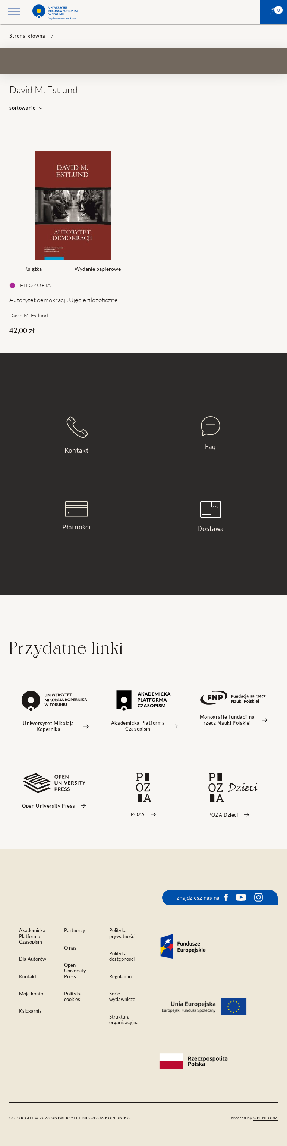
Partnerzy (74, 930)
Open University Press (75, 970)
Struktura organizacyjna (124, 1019)
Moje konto (31, 994)
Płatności (76, 516)
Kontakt (76, 435)
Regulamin (120, 976)
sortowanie (26, 108)
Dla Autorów (32, 959)
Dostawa (210, 516)
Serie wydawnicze (122, 996)
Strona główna (27, 36)
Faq (210, 433)
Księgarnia (30, 1011)
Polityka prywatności (122, 933)
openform (265, 1117)
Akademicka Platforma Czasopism (32, 936)
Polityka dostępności (122, 956)
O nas (70, 948)
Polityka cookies (73, 996)
